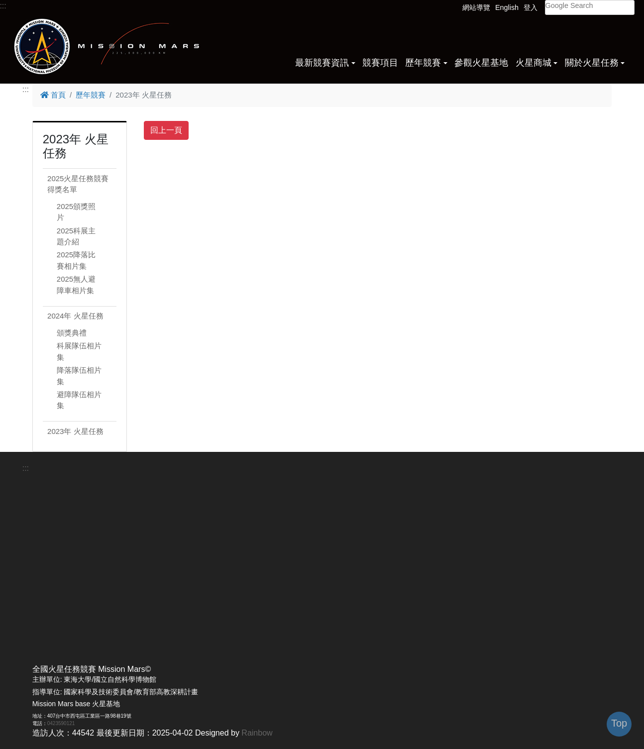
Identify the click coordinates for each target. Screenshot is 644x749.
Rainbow (256, 733)
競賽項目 (380, 63)
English (507, 7)
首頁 (53, 95)
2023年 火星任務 (75, 431)
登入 (530, 7)
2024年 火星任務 (75, 316)
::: (25, 89)
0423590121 (61, 723)
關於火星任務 (592, 63)
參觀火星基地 (481, 63)
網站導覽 (476, 7)
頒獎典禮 (72, 332)
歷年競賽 (423, 63)
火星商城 (533, 63)
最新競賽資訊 (322, 63)
